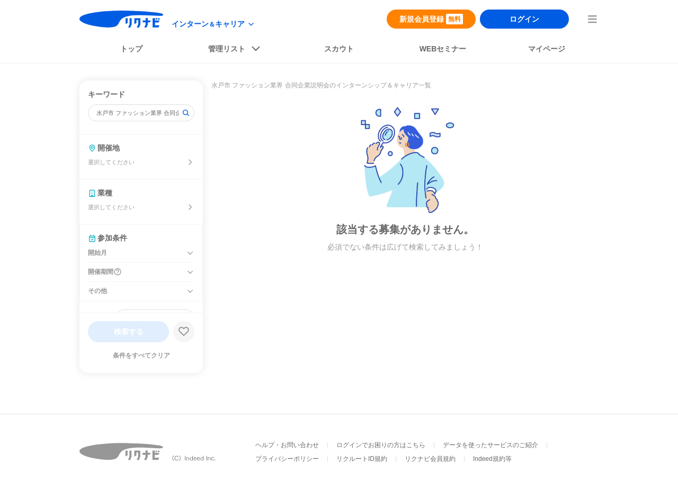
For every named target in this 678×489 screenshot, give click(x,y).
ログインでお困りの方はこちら (380, 445)
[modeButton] (213, 24)
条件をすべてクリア (141, 355)
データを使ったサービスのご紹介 (490, 445)
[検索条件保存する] (183, 331)
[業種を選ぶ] (190, 207)
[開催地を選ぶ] (190, 162)
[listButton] (235, 51)
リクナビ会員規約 (430, 459)
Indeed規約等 (492, 459)
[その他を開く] (190, 291)
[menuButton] (592, 19)
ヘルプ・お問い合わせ (287, 445)
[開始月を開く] (190, 253)
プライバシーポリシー (287, 459)
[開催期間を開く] (190, 272)
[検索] (186, 113)
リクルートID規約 (361, 459)
